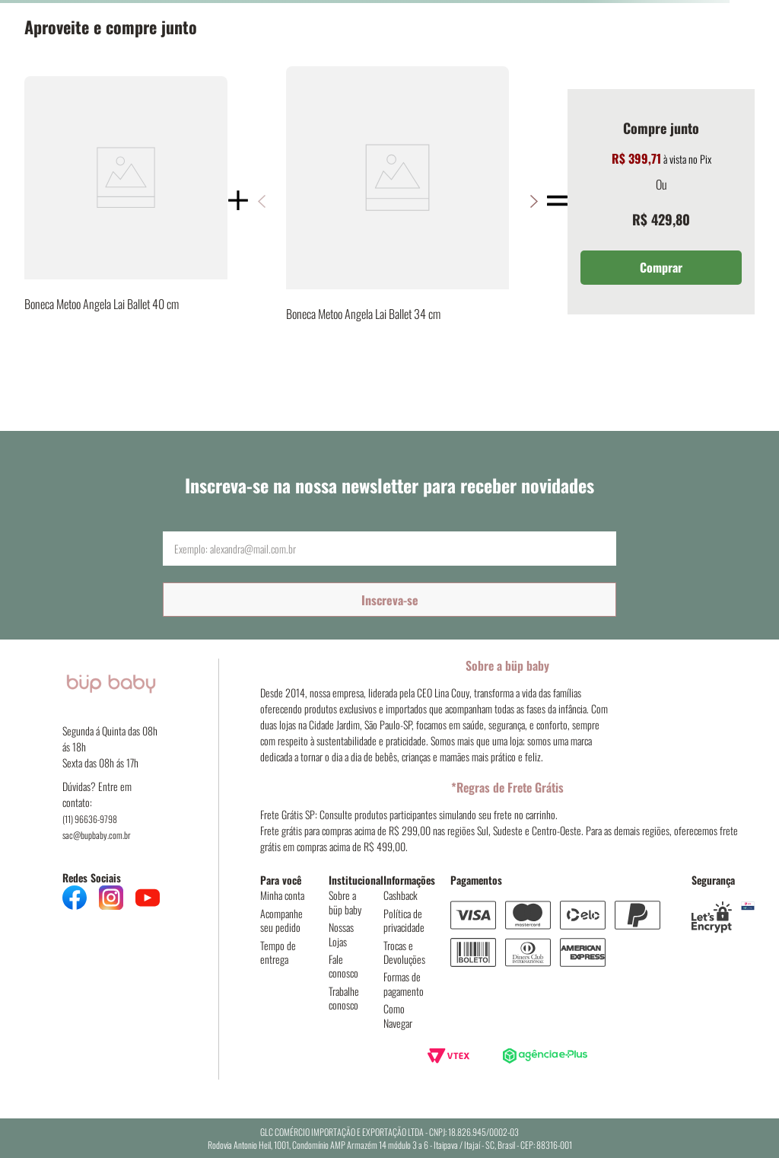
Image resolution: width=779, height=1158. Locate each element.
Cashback (400, 895)
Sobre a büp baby (345, 902)
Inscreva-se (389, 600)
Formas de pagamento (403, 983)
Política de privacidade (403, 920)
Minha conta (282, 895)
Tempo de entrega (278, 952)
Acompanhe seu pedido (281, 920)
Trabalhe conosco (344, 998)
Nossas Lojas (341, 934)
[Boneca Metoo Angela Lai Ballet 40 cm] (125, 201)
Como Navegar (397, 1015)
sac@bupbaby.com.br (96, 834)
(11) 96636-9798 (89, 818)
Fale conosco (343, 966)
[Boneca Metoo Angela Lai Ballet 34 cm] (397, 201)
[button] (533, 201)
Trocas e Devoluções (404, 952)
